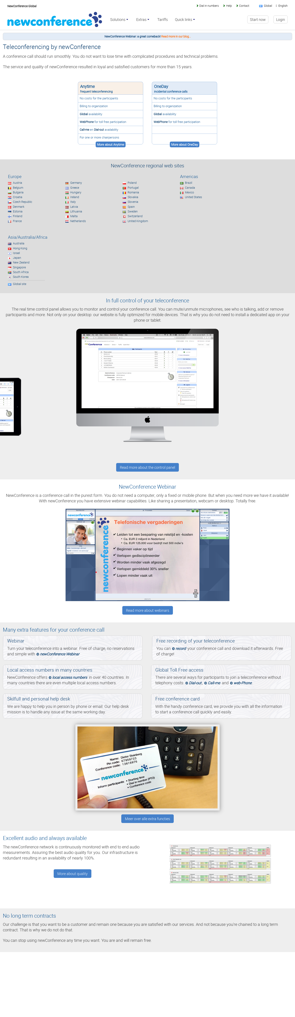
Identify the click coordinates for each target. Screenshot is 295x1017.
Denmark (18, 207)
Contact (244, 6)
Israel (16, 253)
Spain (131, 207)
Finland (17, 216)
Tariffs (162, 19)
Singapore (19, 267)
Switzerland (135, 216)
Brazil (188, 183)
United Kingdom (138, 221)
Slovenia (133, 202)
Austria (17, 183)
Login (280, 19)
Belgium (18, 188)
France (17, 221)
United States (193, 197)
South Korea (21, 277)
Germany (76, 183)
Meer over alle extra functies (147, 818)
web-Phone (243, 682)
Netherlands (78, 221)
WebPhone (87, 122)
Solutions (117, 19)
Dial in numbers (209, 6)
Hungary (75, 192)
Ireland (74, 197)
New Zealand (21, 262)
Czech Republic (22, 202)
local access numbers (69, 677)
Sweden (133, 211)
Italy (73, 202)
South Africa (21, 272)
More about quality (72, 873)
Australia (18, 243)
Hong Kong (20, 248)
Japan (17, 258)
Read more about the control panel (147, 467)
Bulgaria (18, 192)
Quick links (183, 19)
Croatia (17, 197)
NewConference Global (21, 6)
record (181, 648)
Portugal (133, 188)
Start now (258, 19)
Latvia (74, 207)
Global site (19, 284)
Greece (74, 188)
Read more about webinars (147, 610)
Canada (190, 188)
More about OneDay (184, 144)
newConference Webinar (59, 654)
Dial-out (99, 130)
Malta (74, 216)
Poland (132, 183)
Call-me (84, 130)
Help (229, 6)
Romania (133, 192)
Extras (141, 19)
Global (84, 114)
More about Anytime (110, 144)
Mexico (189, 192)
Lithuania (76, 211)
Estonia (18, 211)
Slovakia (133, 197)
